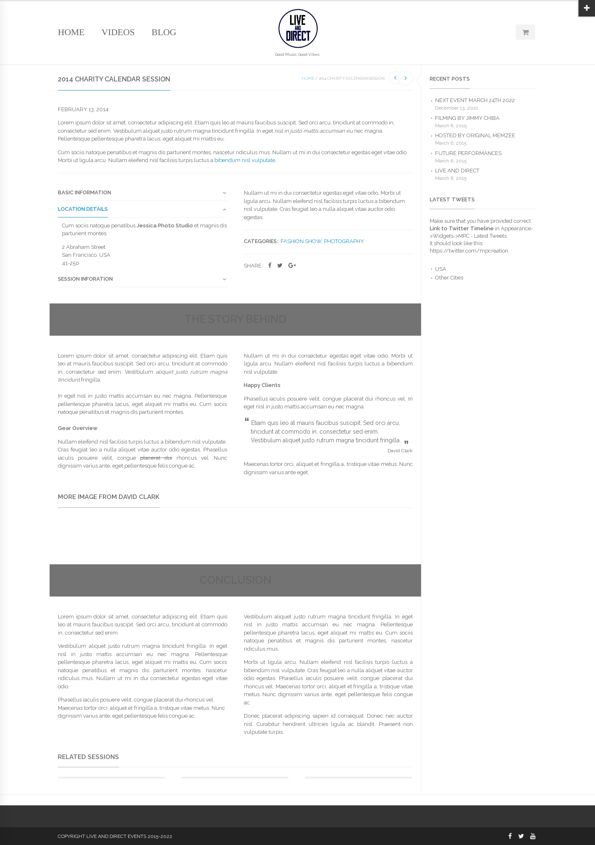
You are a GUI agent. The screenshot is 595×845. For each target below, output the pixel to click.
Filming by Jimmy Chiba (467, 118)
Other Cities (449, 278)
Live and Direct (457, 170)
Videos (118, 32)
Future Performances (468, 153)
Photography (344, 241)
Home (71, 32)
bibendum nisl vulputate (244, 160)
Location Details (83, 209)
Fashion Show (301, 241)
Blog (164, 32)
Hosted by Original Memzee (475, 135)
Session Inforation (85, 279)
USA (440, 269)
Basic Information (84, 193)
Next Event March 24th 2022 (475, 100)
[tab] (142, 195)
